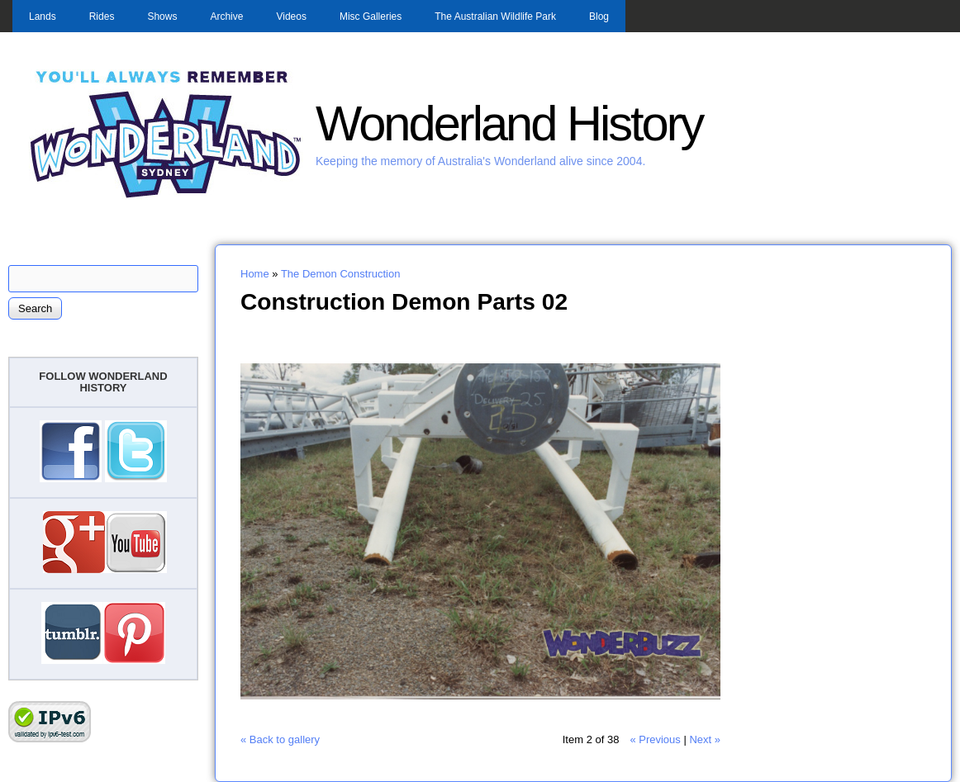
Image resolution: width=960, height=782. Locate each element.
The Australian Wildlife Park (495, 16)
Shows (162, 16)
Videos (291, 16)
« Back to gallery (280, 739)
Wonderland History (509, 123)
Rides (102, 16)
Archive (226, 16)
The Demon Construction (341, 274)
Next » (704, 739)
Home (254, 274)
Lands (42, 16)
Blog (599, 16)
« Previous (655, 739)
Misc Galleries (371, 16)
